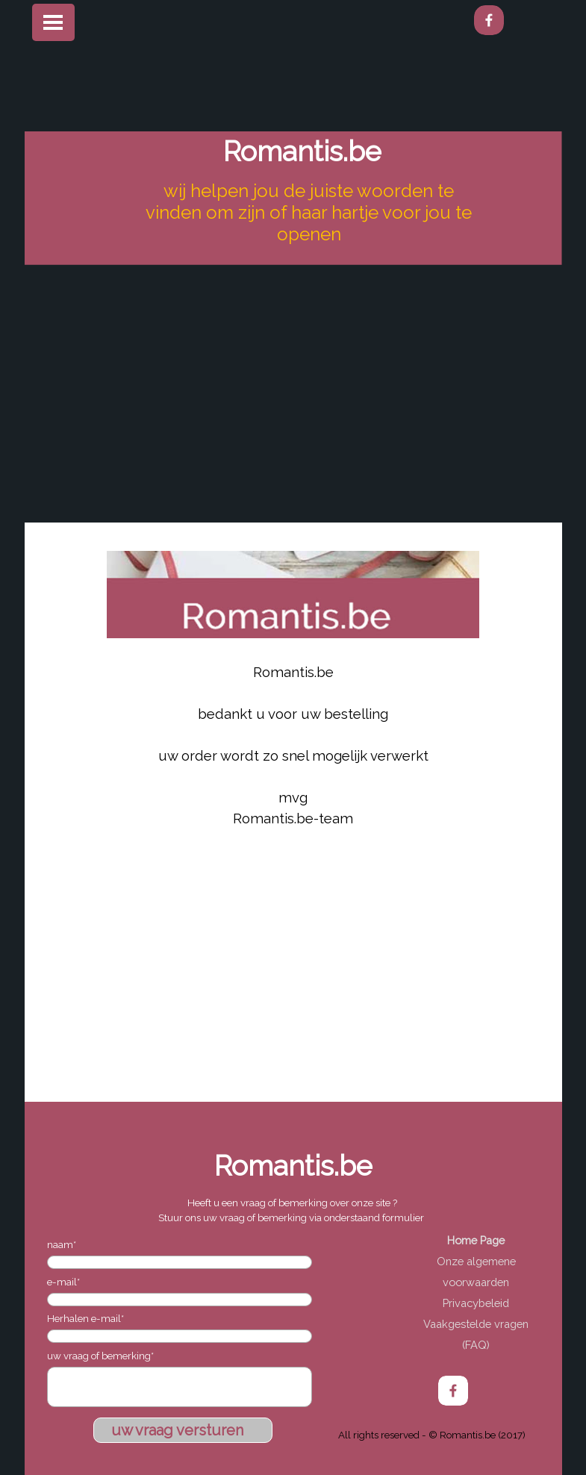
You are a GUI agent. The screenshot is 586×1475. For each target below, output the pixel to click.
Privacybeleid (476, 1303)
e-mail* (63, 1282)
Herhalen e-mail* (85, 1318)
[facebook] (489, 20)
